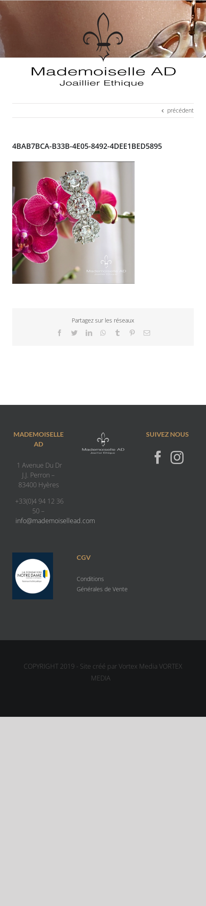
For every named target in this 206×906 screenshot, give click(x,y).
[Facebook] (157, 457)
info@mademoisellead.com (55, 520)
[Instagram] (177, 457)
